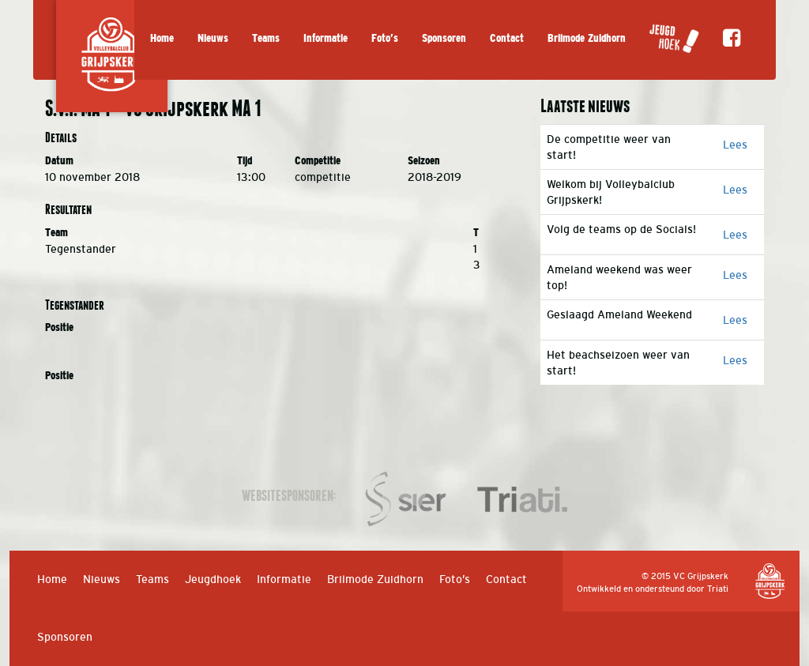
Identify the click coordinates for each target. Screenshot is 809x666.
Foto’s (384, 38)
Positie (59, 327)
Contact (507, 38)
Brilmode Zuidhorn (586, 38)
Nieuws (213, 38)
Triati (717, 588)
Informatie (325, 38)
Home (162, 38)
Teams (266, 38)
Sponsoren (444, 38)
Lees (735, 144)
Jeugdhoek (213, 579)
